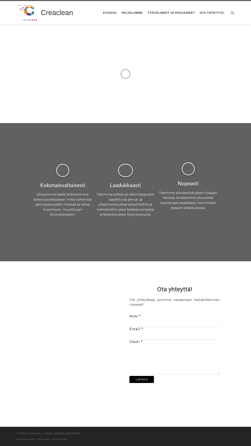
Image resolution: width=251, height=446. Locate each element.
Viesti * (136, 342)
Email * (136, 329)
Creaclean (34, 433)
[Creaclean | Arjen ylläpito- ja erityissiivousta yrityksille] (28, 12)
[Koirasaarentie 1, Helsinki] (76, 333)
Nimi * (135, 316)
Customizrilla (59, 439)
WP (33, 439)
